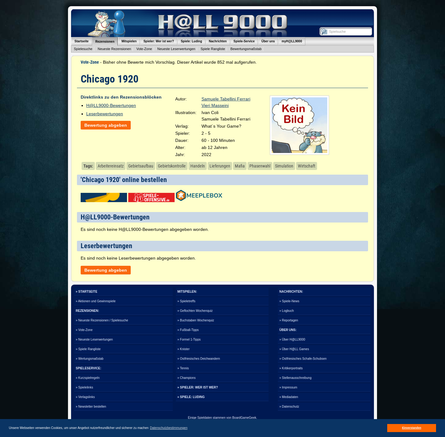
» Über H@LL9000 (292, 339)
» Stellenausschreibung (295, 378)
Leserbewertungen (104, 113)
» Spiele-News (289, 301)
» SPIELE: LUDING (191, 397)
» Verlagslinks (85, 397)
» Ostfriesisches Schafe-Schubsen (303, 358)
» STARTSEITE (86, 291)
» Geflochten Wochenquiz (195, 310)
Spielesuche (83, 49)
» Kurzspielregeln (88, 378)
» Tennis (183, 368)
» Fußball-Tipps (188, 330)
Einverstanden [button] (411, 427)
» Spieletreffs (186, 301)
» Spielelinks (84, 387)
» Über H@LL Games (294, 349)
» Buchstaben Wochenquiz (195, 320)
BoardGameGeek (244, 417)
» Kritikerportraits (291, 368)
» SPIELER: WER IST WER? (197, 387)
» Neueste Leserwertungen (94, 339)
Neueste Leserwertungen (176, 49)
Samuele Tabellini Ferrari (225, 98)
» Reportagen (288, 320)
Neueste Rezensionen (114, 49)
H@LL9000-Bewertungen (111, 105)
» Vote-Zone (84, 330)
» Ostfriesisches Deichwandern (198, 358)
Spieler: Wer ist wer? (158, 41)
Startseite (81, 41)
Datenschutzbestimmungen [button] (168, 428)
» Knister (183, 349)
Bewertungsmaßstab (245, 49)
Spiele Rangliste (213, 49)
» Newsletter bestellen (91, 406)
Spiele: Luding (191, 41)
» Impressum (288, 387)
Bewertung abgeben (105, 125)
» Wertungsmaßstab (90, 358)
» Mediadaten (288, 397)
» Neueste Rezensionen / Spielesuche (102, 320)
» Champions (186, 378)
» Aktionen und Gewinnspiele (96, 301)
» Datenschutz (289, 406)
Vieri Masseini (215, 105)
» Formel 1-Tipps (189, 339)
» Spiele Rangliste (88, 349)
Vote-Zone (144, 49)
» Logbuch (286, 310)
